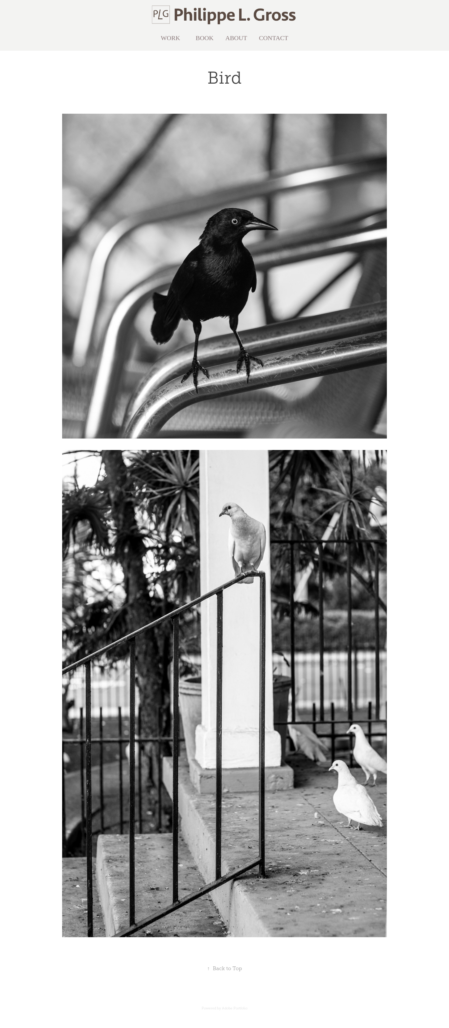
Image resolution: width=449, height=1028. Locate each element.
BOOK (204, 38)
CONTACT (273, 38)
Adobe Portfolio (234, 1008)
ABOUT (236, 38)
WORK (170, 38)
